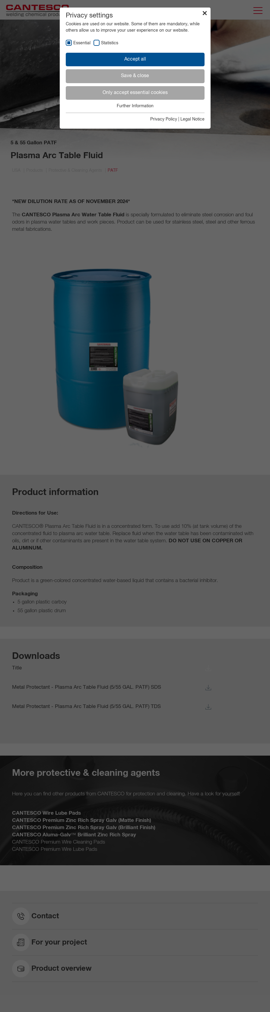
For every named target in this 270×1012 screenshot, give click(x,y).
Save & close (135, 76)
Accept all (135, 59)
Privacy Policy (163, 119)
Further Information (135, 106)
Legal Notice (192, 119)
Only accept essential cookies (135, 92)
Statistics (109, 43)
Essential (82, 43)
